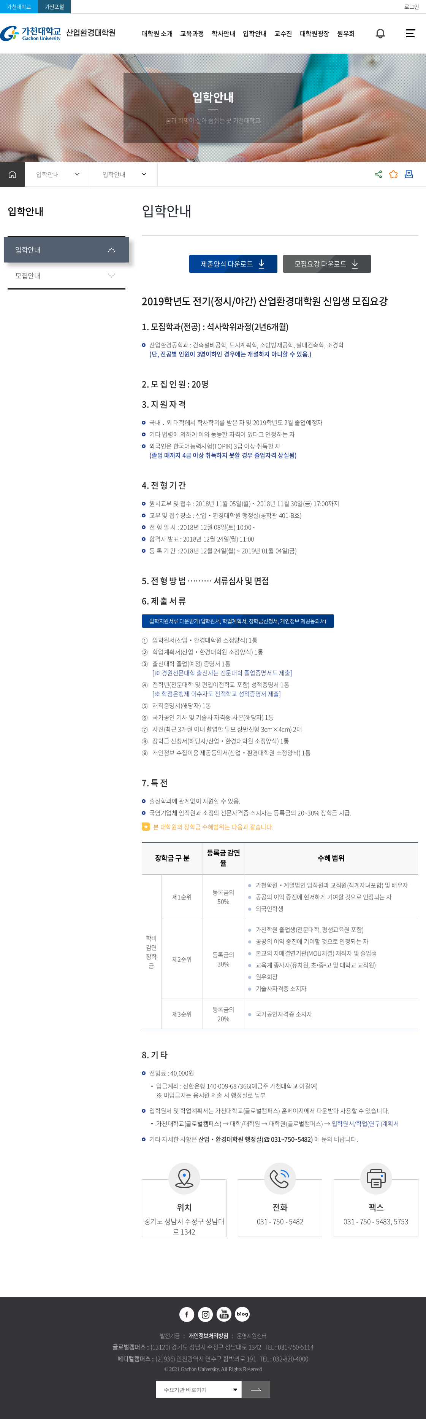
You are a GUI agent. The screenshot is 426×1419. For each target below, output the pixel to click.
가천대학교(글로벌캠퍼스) (188, 1123)
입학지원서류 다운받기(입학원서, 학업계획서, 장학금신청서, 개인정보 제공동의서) (237, 621)
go (256, 1389)
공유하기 (378, 174)
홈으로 (12, 174)
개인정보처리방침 (208, 1335)
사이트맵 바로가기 (411, 33)
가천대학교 (19, 6)
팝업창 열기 (379, 19)
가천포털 (54, 6)
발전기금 (170, 1335)
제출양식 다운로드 (227, 264)
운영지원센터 (251, 1335)
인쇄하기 (408, 174)
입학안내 (47, 174)
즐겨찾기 (393, 174)
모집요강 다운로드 (321, 264)
